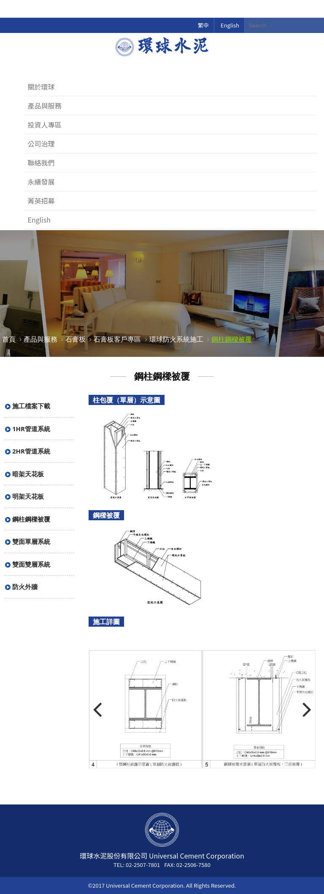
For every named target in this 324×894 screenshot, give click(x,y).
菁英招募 (41, 201)
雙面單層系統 (31, 541)
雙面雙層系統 (31, 564)
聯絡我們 (41, 163)
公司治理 (41, 144)
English (230, 25)
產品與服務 (45, 106)
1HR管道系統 (31, 428)
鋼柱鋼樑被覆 (231, 339)
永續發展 (41, 182)
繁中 (203, 25)
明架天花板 (28, 496)
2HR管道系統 (31, 451)
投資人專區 (45, 125)
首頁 (9, 339)
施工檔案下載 (31, 406)
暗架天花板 (28, 474)
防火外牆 (25, 586)
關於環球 (41, 87)
